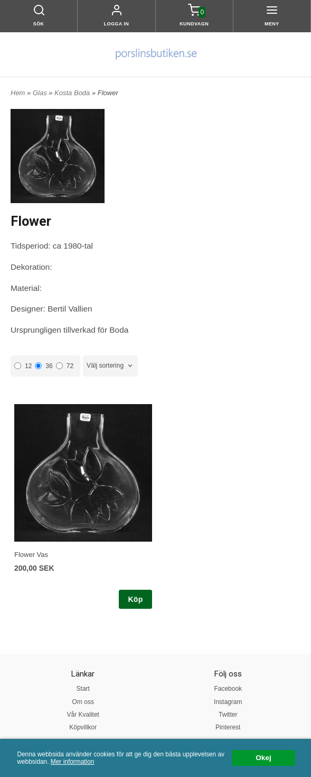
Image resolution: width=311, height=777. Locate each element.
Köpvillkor (83, 727)
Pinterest (227, 727)
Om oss (83, 702)
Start (83, 688)
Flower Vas (31, 555)
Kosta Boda (73, 93)
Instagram (228, 702)
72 (64, 366)
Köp (135, 599)
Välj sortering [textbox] (105, 365)
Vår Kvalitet (83, 714)
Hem (18, 93)
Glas (41, 93)
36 (43, 366)
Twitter (228, 714)
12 (23, 366)
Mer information (73, 761)
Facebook (228, 688)
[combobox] (110, 366)
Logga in (116, 23)
